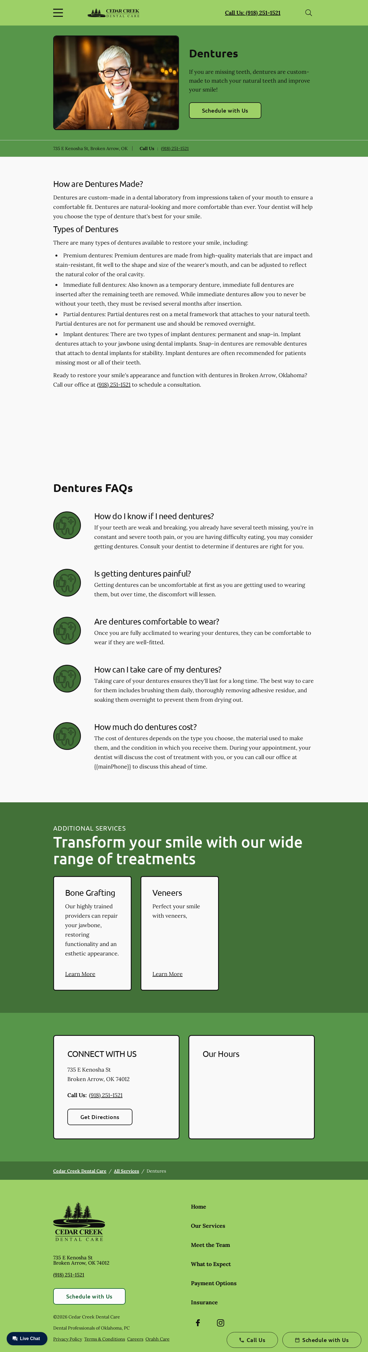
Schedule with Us (225, 110)
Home (198, 1206)
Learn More (80, 973)
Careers (135, 1339)
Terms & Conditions (104, 1339)
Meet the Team (210, 1244)
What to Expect (211, 1263)
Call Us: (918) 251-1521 (252, 12)
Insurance (204, 1302)
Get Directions (99, 1116)
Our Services (208, 1225)
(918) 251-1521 (175, 148)
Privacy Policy (67, 1339)
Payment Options (214, 1283)
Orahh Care (157, 1339)
